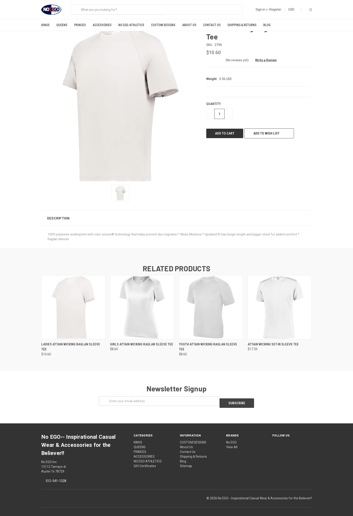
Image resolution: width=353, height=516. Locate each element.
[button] (176, 214)
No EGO (231, 436)
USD (293, 9)
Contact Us (212, 25)
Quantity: (213, 100)
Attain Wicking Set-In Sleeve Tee (273, 341)
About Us (189, 25)
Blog (266, 25)
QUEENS (61, 25)
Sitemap (186, 460)
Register (275, 9)
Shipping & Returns (242, 25)
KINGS (45, 25)
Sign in (260, 9)
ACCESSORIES (102, 25)
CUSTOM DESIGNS (163, 25)
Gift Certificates (145, 460)
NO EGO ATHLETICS (131, 25)
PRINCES (80, 25)
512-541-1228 (56, 475)
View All (231, 441)
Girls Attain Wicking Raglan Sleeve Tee (141, 341)
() (308, 9)
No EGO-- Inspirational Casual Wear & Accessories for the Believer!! (265, 492)
